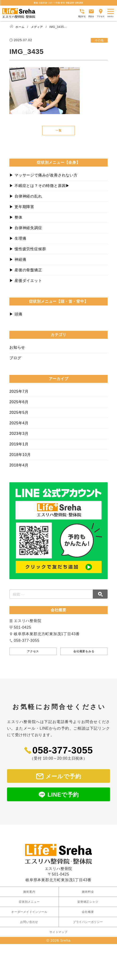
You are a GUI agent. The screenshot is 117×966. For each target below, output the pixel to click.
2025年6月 (19, 402)
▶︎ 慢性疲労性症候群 (27, 249)
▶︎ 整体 (16, 217)
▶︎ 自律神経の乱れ (25, 196)
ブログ (15, 358)
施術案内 (29, 884)
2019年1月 (19, 444)
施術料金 (88, 884)
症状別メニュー (29, 894)
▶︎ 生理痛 (17, 238)
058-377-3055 (62, 750)
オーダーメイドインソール (29, 904)
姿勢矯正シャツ (87, 894)
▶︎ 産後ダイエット (25, 281)
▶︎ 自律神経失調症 (25, 228)
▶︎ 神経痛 (17, 259)
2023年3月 (19, 434)
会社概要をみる (83, 651)
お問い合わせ (29, 914)
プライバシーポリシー (88, 914)
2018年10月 (20, 455)
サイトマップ (58, 924)
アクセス (33, 651)
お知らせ (17, 347)
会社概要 (88, 904)
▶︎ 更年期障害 (21, 207)
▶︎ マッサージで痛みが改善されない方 (43, 175)
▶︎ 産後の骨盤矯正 (25, 270)
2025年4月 (19, 423)
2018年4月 (19, 465)
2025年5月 (19, 412)
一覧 (59, 130)
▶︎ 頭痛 (16, 314)
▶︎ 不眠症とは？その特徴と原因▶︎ (39, 186)
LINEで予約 (63, 794)
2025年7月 (19, 391)
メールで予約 (63, 776)
